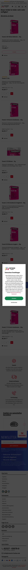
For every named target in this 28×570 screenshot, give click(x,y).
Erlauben (14, 298)
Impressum (14, 294)
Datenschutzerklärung (15, 292)
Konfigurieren (14, 302)
